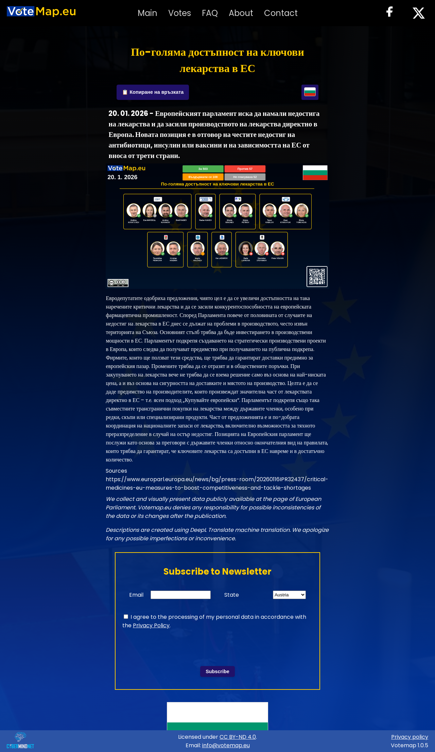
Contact (281, 13)
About (241, 13)
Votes (179, 13)
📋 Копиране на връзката (153, 92)
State (231, 595)
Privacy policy (409, 737)
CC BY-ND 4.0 (238, 737)
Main (147, 13)
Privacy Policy (151, 625)
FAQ (210, 13)
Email (136, 595)
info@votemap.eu (226, 745)
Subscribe (217, 671)
